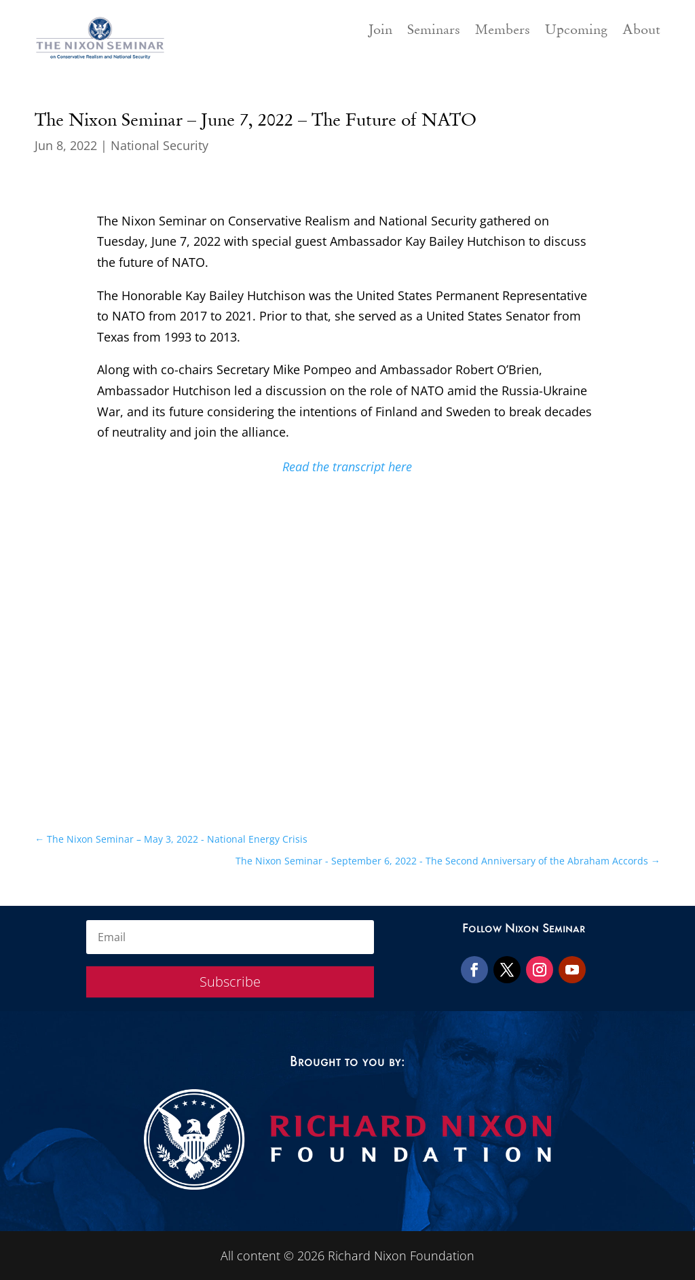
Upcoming (576, 31)
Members (502, 31)
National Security (159, 145)
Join (380, 31)
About (641, 31)
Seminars (433, 31)
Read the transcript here (347, 466)
